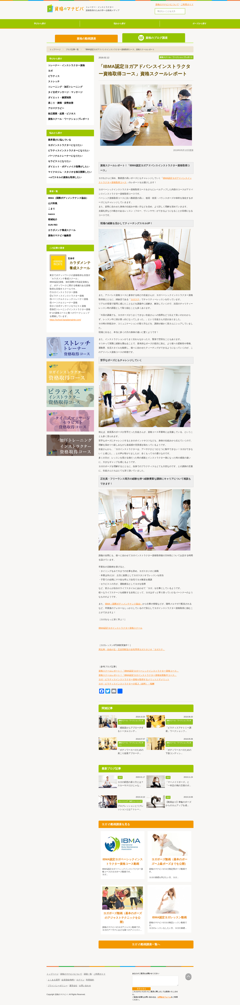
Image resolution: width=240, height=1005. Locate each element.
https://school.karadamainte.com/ (65, 320)
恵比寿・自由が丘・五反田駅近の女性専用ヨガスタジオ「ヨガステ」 (132, 649)
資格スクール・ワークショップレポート (68, 119)
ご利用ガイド (187, 4)
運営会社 (73, 985)
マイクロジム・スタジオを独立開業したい (70, 172)
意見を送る (141, 989)
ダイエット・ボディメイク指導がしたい (68, 166)
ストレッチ (54, 81)
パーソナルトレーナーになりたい (65, 156)
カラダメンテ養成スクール (62, 230)
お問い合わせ (85, 985)
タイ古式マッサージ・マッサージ (65, 92)
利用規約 (90, 980)
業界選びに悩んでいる (59, 139)
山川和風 (52, 203)
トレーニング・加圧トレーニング (65, 86)
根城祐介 (52, 219)
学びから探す (40, 23)
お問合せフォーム (164, 997)
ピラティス (54, 76)
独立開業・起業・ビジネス (62, 113)
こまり (51, 208)
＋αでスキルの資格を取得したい (65, 177)
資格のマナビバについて (167, 4)
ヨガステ (135, 299)
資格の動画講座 (86, 38)
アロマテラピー (56, 108)
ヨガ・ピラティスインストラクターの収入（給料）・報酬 (126, 684)
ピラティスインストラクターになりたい (68, 150)
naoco (51, 214)
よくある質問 (54, 980)
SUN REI (52, 224)
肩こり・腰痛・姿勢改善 (60, 103)
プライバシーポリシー (58, 985)
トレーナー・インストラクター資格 (66, 65)
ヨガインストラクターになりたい (65, 145)
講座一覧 (88, 974)
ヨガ (50, 70)
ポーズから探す (199, 23)
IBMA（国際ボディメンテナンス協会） (123, 604)
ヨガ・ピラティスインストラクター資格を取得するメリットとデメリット (134, 679)
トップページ (52, 974)
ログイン (80, 980)
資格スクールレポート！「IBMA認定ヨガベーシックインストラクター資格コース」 (139, 671)
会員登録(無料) (68, 980)
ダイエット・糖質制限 (59, 97)
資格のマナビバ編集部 (59, 235)
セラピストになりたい (59, 161)
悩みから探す (120, 23)
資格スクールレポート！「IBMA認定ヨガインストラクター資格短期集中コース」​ (138, 675)
